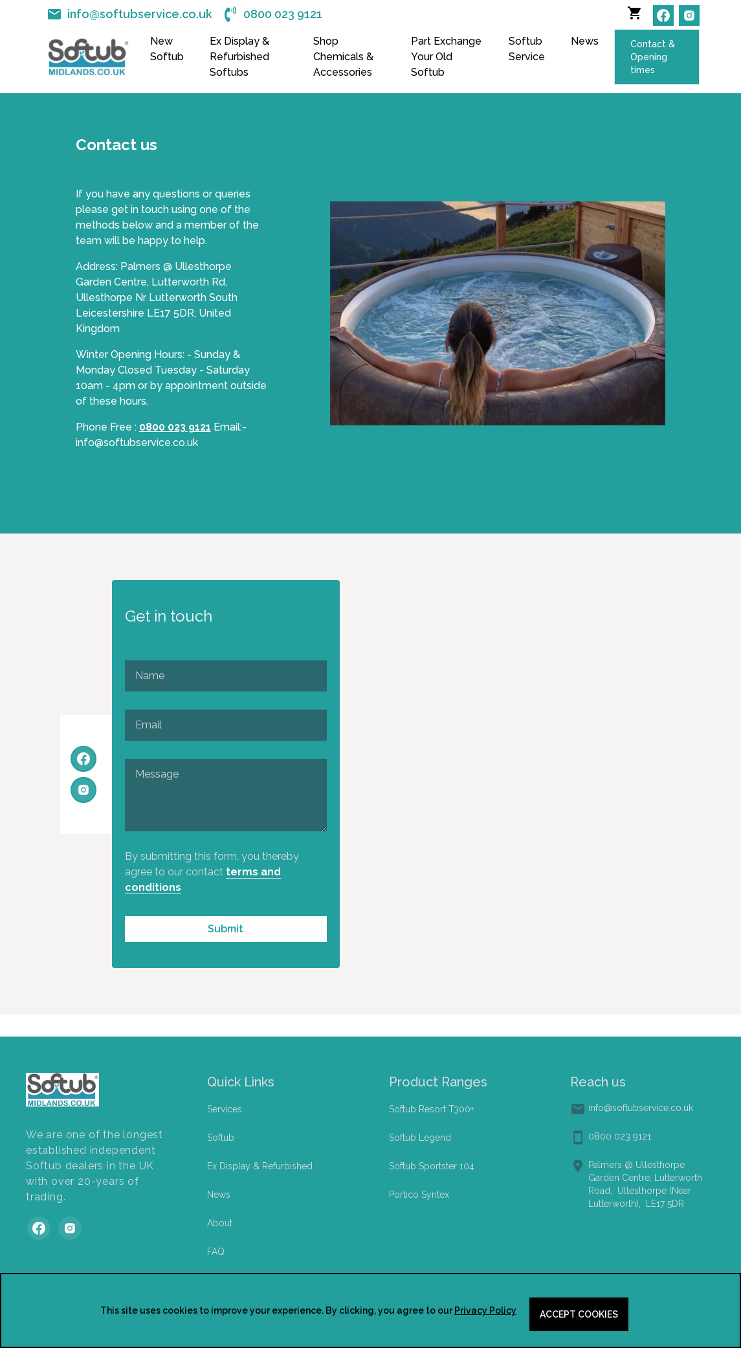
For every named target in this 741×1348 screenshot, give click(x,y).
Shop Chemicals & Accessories (343, 56)
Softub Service (527, 49)
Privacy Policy (485, 1310)
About (219, 1223)
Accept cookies (579, 1314)
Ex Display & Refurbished (260, 1166)
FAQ (216, 1251)
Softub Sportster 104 (431, 1166)
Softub (220, 1137)
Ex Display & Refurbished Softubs (239, 56)
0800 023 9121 (175, 427)
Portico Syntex (419, 1194)
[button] (637, 15)
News (585, 41)
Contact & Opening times (652, 57)
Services (224, 1109)
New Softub (167, 49)
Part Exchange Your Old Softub (446, 56)
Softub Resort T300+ (431, 1109)
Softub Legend (420, 1137)
